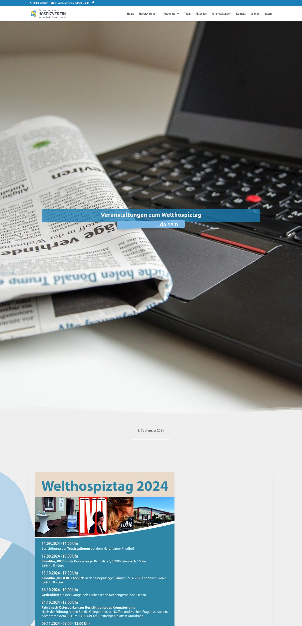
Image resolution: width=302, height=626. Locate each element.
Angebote (169, 13)
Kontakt (241, 13)
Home (130, 13)
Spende (255, 13)
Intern (268, 13)
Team (187, 13)
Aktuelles (201, 13)
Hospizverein (147, 13)
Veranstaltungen (221, 13)
